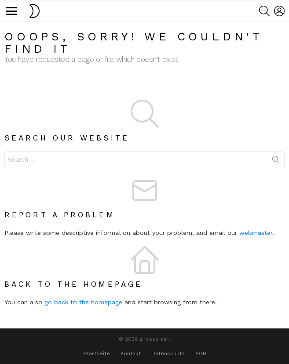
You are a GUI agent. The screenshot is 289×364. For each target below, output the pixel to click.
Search (276, 161)
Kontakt (131, 353)
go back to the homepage (83, 302)
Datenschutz (168, 353)
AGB (200, 353)
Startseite (96, 353)
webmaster (255, 232)
